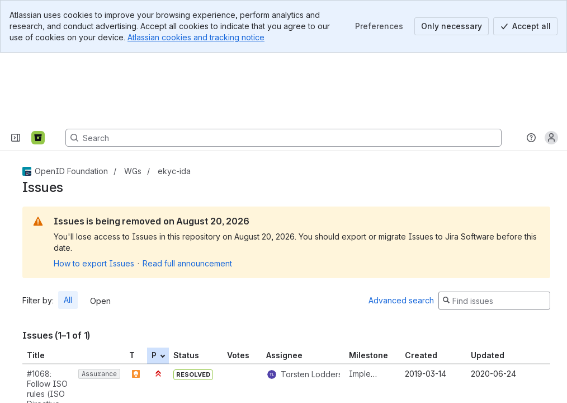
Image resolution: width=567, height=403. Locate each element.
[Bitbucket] (38, 66)
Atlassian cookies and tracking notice (195, 37)
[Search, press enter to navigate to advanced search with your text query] (283, 66)
